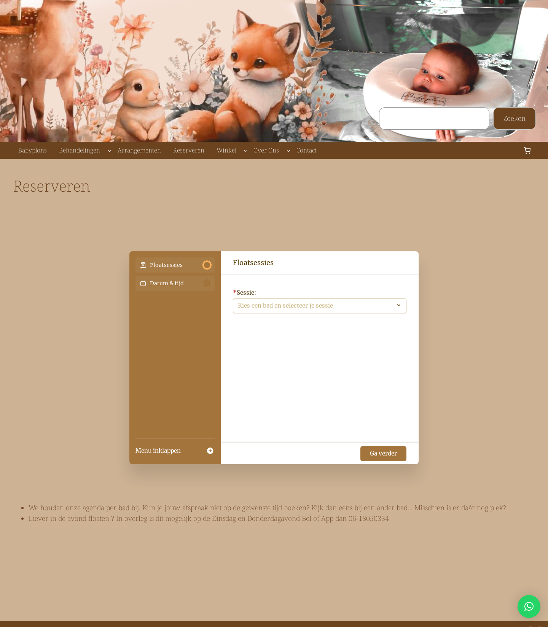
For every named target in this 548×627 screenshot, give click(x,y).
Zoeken (514, 118)
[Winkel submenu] (246, 150)
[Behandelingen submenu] (110, 150)
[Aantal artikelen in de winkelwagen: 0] (527, 150)
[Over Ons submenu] (288, 150)
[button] (529, 606)
